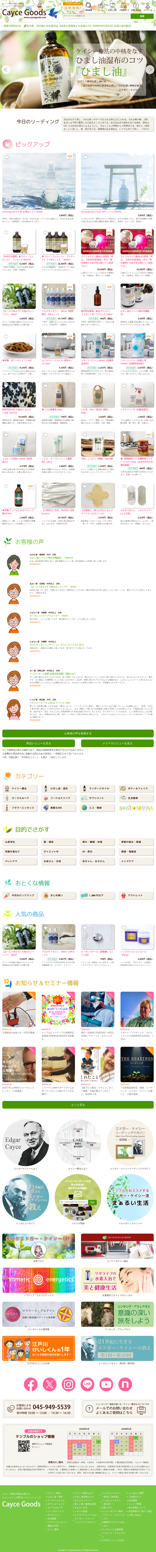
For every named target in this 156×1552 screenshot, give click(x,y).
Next (149, 69)
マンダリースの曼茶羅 (112, 1529)
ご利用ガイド (135, 1497)
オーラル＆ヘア (55, 1507)
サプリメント (54, 1515)
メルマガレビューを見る (117, 743)
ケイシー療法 (54, 1493)
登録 (92, 1202)
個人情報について (137, 1507)
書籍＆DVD (53, 1526)
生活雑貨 (52, 1518)
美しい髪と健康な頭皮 (85, 1504)
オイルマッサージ (83, 1500)
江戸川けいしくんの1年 (113, 1540)
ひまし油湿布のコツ (84, 1497)
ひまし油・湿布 (55, 1497)
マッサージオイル (56, 1500)
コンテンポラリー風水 (112, 1511)
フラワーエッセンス (57, 1522)
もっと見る (78, 1104)
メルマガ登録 (81, 1511)
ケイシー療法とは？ (84, 1493)
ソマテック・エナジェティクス (113, 1517)
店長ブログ (107, 1507)
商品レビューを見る (38, 743)
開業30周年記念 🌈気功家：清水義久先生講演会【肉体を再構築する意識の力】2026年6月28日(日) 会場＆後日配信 (67, 26)
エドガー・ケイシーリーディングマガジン (85, 1520)
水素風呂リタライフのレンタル (113, 1524)
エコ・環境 (53, 1529)
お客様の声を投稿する (78, 733)
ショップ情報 (135, 1504)
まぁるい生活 (81, 1507)
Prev (6, 69)
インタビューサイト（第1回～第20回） (111, 1495)
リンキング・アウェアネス (113, 1535)
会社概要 (133, 1500)
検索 (142, 16)
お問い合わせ (135, 1515)
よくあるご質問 (136, 1493)
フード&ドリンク (56, 1511)
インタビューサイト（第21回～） (111, 1502)
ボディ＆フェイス (56, 1504)
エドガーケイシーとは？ (86, 1515)
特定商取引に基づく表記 (140, 1511)
